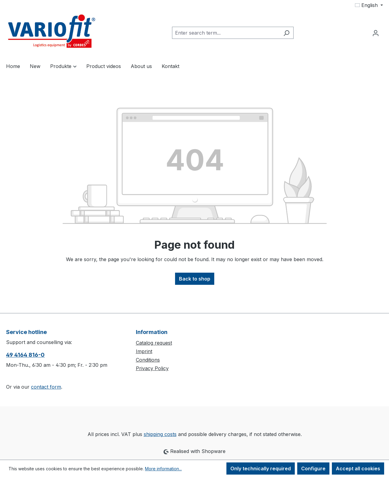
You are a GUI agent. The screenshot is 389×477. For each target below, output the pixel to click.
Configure (313, 468)
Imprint (144, 351)
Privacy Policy (152, 368)
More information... (163, 468)
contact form (46, 387)
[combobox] (226, 33)
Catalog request (154, 343)
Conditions (148, 360)
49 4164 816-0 (25, 355)
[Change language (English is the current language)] (369, 5)
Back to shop (194, 279)
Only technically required (260, 468)
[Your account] (375, 33)
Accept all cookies (358, 468)
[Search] (286, 33)
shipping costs (160, 434)
